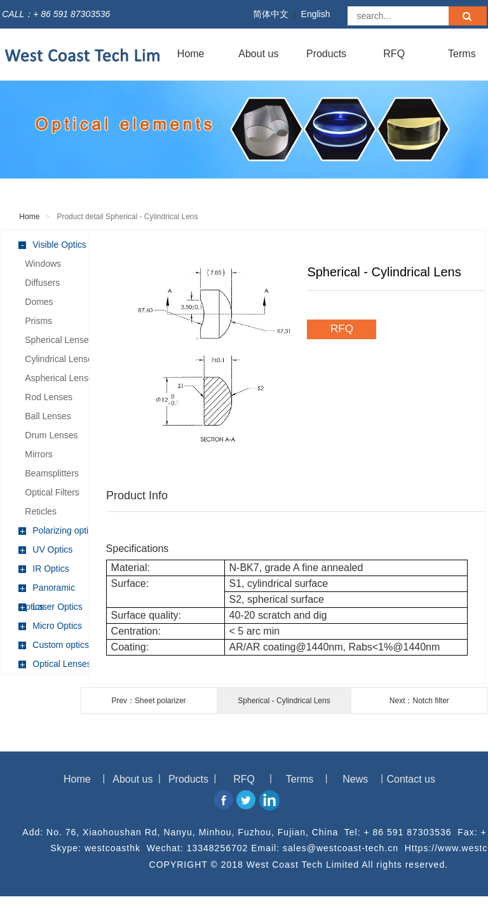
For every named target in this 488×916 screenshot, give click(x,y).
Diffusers (42, 283)
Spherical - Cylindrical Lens (284, 700)
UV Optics (45, 549)
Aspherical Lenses (61, 378)
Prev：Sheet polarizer (148, 700)
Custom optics (53, 645)
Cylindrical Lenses (61, 359)
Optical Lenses (55, 664)
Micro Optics (50, 626)
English (315, 14)
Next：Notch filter (419, 700)
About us (258, 53)
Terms (300, 779)
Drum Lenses (51, 435)
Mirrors (39, 454)
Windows (43, 264)
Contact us (411, 779)
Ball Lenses (48, 416)
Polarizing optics (57, 530)
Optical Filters (52, 492)
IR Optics (43, 568)
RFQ (394, 53)
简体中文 (270, 14)
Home (191, 53)
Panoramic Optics (46, 590)
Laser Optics (50, 607)
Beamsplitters (52, 473)
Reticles (41, 511)
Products (326, 53)
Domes (39, 302)
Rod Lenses (48, 397)
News (355, 779)
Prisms (38, 321)
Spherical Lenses (59, 340)
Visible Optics (52, 244)
